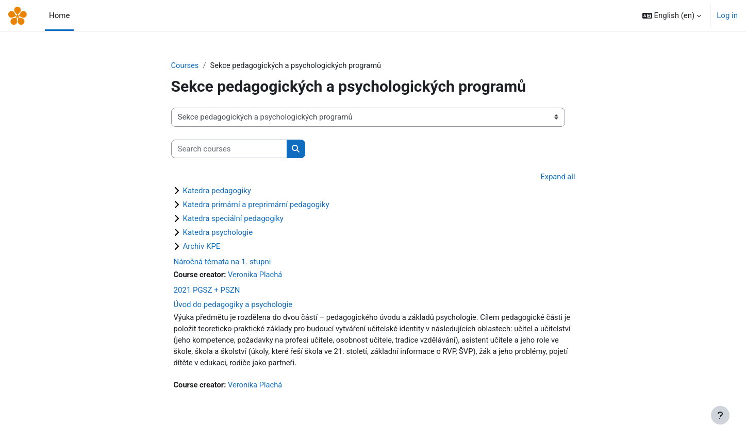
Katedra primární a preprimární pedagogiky (256, 205)
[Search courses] (229, 149)
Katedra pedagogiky (217, 191)
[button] (672, 15)
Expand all (557, 177)
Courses (185, 65)
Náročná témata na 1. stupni (222, 262)
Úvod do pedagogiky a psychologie (233, 305)
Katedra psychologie (218, 233)
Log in (727, 15)
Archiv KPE (202, 246)
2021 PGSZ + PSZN (207, 291)
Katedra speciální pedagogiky (233, 219)
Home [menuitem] (59, 15)
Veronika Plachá (257, 275)
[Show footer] (720, 415)
